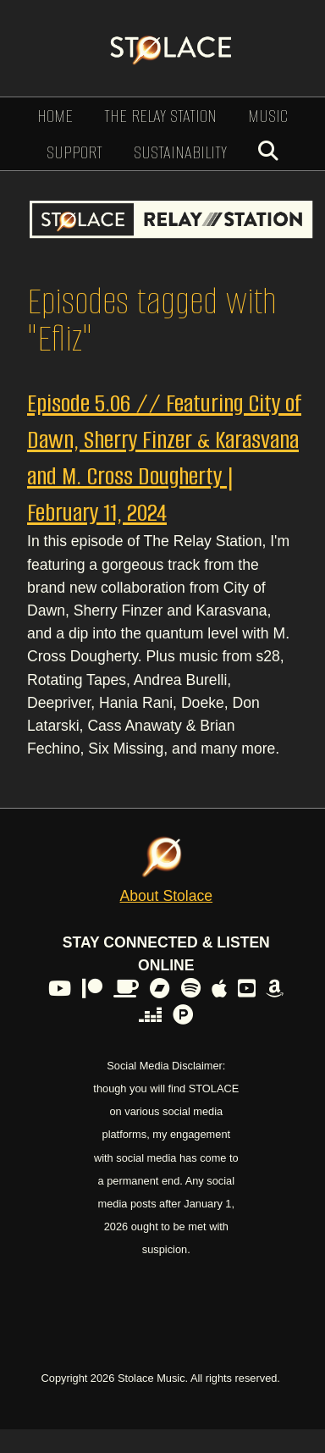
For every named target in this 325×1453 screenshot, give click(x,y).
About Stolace (166, 895)
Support (74, 152)
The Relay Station (160, 115)
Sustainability (180, 152)
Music (268, 115)
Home (55, 115)
